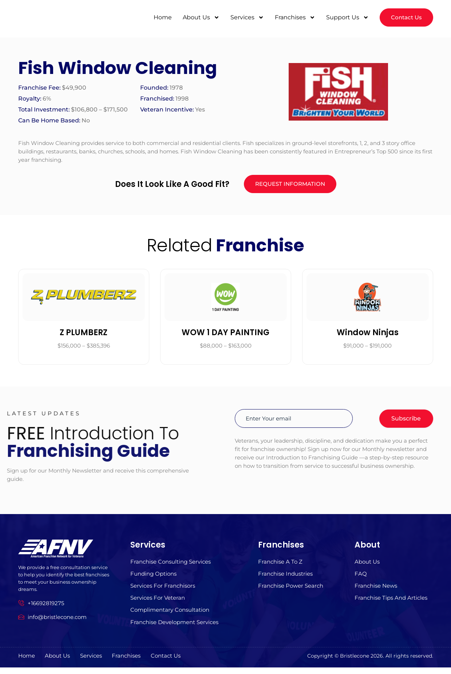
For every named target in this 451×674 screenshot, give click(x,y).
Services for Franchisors (162, 590)
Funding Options (153, 577)
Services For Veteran (157, 603)
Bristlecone (354, 662)
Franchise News (376, 590)
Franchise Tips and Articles (391, 603)
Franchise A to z (280, 564)
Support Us (345, 17)
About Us (199, 17)
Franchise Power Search (290, 590)
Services (245, 17)
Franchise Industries (285, 577)
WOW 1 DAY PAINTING (225, 335)
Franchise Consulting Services (170, 564)
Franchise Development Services (174, 628)
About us (367, 564)
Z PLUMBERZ (83, 335)
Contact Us (184, 662)
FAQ (361, 577)
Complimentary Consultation (169, 615)
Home (161, 17)
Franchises (293, 17)
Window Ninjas (368, 335)
